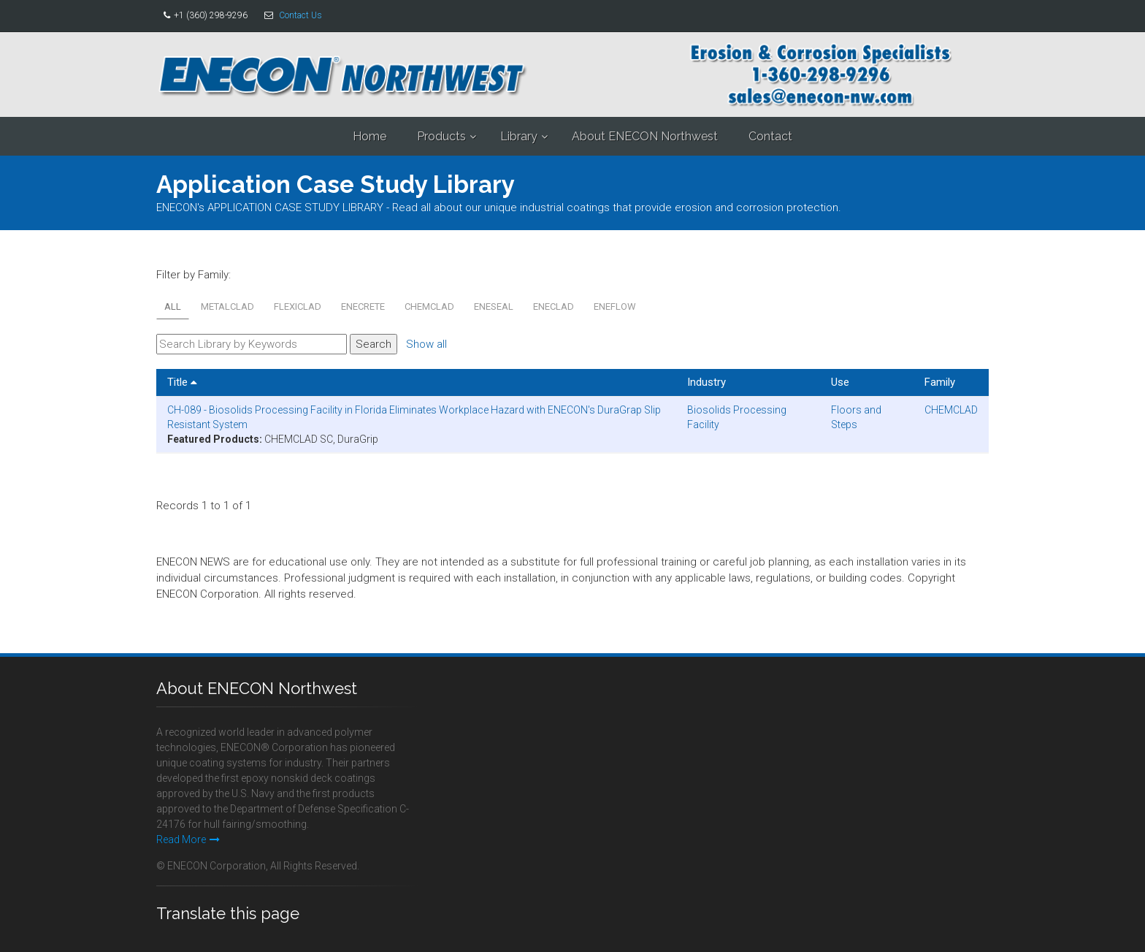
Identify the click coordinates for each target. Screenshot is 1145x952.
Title (182, 382)
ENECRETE (363, 306)
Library (518, 136)
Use (840, 382)
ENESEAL (493, 306)
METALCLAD (227, 306)
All (172, 306)
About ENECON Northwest (645, 136)
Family (939, 382)
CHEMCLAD (429, 306)
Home (369, 136)
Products (441, 136)
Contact (770, 136)
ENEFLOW (615, 306)
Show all (426, 344)
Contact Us (300, 15)
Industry (706, 382)
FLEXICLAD (297, 306)
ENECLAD (553, 306)
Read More (188, 839)
